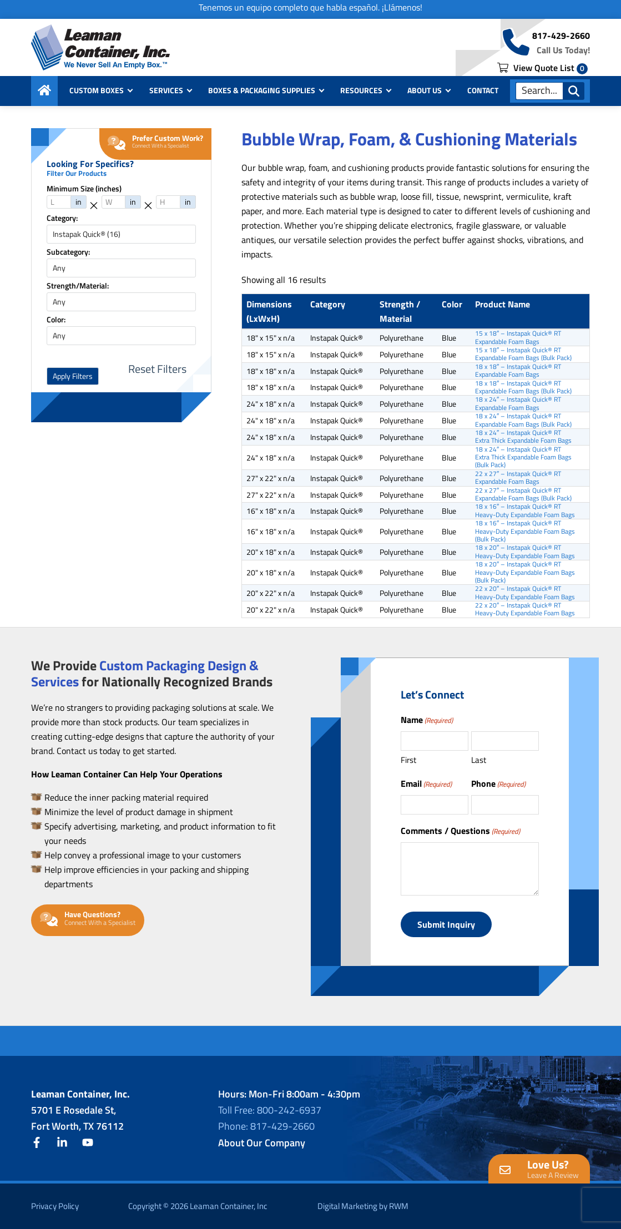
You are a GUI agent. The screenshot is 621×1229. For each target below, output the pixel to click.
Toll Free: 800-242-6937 (269, 1109)
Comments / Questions (460, 830)
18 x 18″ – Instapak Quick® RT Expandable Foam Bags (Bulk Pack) (523, 388)
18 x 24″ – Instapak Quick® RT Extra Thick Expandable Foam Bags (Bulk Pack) (523, 457)
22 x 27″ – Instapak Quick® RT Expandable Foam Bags (518, 478)
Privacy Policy (55, 1206)
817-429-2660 (561, 35)
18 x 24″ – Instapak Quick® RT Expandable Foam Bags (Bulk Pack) (523, 420)
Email (426, 783)
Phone (498, 783)
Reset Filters (157, 369)
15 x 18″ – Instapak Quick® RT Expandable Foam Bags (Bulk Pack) (523, 354)
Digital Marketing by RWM (362, 1206)
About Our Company (261, 1142)
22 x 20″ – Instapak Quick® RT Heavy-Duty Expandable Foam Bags (525, 593)
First (408, 759)
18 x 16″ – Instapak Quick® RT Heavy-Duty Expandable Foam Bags (525, 511)
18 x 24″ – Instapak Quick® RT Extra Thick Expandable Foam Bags (523, 437)
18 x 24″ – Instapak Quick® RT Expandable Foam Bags (518, 404)
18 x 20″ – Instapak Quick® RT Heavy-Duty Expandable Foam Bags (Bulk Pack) (525, 572)
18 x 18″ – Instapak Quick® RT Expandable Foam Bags (518, 371)
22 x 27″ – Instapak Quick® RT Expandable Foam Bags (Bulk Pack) (523, 495)
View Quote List (542, 67)
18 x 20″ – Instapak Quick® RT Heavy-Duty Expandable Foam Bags (525, 552)
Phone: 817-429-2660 (266, 1126)
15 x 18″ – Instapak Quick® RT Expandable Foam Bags (518, 338)
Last (478, 759)
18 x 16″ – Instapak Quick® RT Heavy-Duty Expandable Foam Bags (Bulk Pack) (525, 531)
